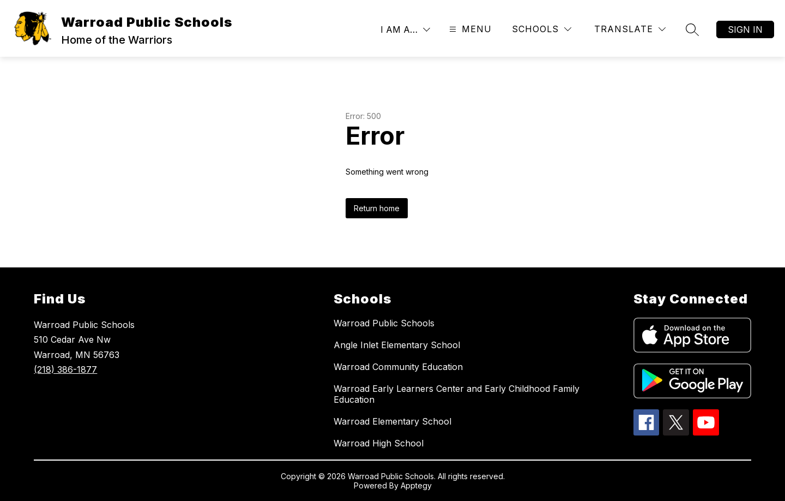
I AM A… (399, 29)
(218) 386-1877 (65, 369)
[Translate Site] (629, 29)
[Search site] (692, 29)
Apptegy (416, 485)
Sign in (745, 29)
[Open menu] (469, 29)
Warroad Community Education (398, 366)
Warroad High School (379, 443)
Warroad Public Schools (384, 323)
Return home (377, 208)
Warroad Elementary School (392, 421)
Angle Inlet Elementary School (397, 344)
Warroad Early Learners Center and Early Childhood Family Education (456, 394)
